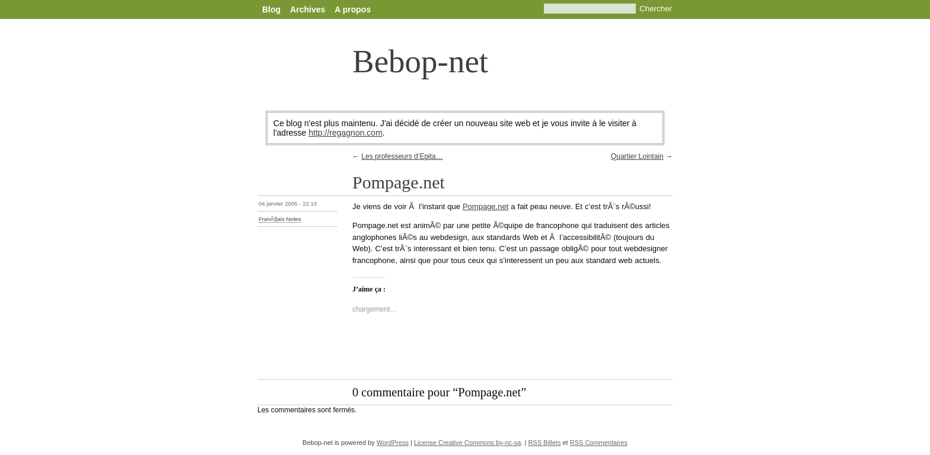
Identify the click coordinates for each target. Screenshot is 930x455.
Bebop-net (420, 61)
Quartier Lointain (637, 156)
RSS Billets (544, 442)
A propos (353, 9)
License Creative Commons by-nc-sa (467, 442)
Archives (307, 9)
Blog (271, 9)
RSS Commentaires (599, 442)
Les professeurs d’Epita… (401, 156)
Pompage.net (485, 206)
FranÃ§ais (272, 219)
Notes (293, 219)
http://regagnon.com (345, 132)
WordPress (393, 442)
